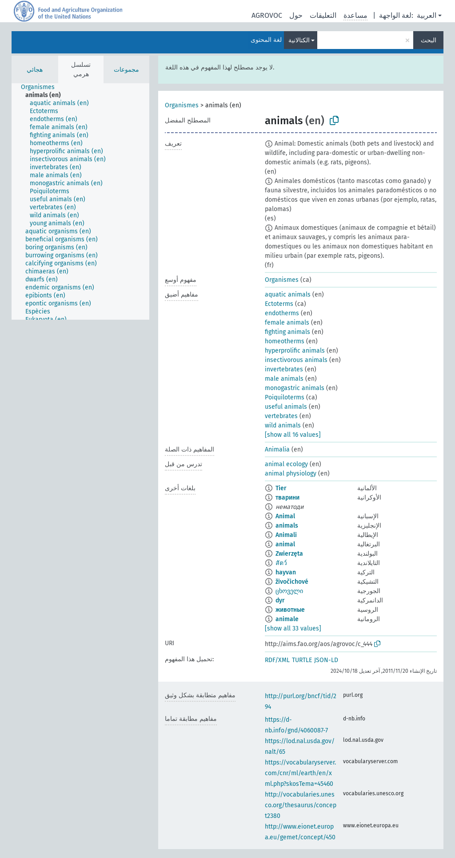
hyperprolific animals (295, 350)
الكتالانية (299, 40)
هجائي (35, 69)
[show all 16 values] (293, 435)
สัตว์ (281, 563)
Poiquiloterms (284, 397)
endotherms (282, 313)
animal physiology (290, 473)
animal (285, 544)
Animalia (277, 449)
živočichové (291, 582)
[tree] (80, 201)
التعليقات (323, 15)
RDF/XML (277, 660)
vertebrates (281, 416)
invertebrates (284, 369)
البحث (428, 40)
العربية (426, 15)
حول (296, 15)
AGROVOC (266, 15)
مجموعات (126, 69)
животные (290, 610)
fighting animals (287, 332)
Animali (286, 535)
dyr (280, 600)
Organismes (182, 105)
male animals (284, 378)
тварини (287, 497)
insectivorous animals (296, 360)
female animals (287, 322)
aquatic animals (288, 294)
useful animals (286, 407)
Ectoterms (279, 304)
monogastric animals (294, 388)
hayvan (285, 572)
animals (286, 525)
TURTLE (302, 660)
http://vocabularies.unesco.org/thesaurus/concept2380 (300, 805)
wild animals (283, 425)
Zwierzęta (289, 553)
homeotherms (284, 341)
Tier (281, 488)
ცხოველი (289, 591)
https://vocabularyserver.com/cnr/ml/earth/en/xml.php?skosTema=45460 (300, 773)
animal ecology (286, 464)
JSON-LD (326, 660)
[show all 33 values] (293, 628)
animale (287, 619)
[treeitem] (41, 87)
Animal (285, 516)
